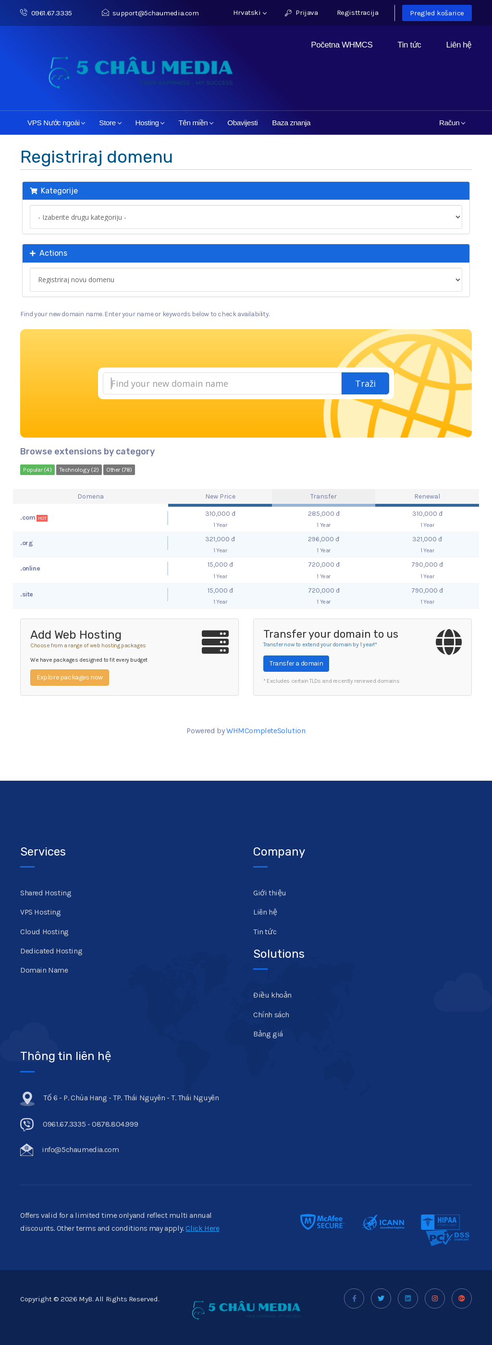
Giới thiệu (269, 892)
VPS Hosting (40, 912)
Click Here (202, 1228)
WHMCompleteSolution (265, 730)
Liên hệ (459, 44)
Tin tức (409, 44)
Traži (365, 383)
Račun (452, 123)
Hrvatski (250, 12)
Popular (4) (37, 469)
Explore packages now (70, 677)
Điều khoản (272, 995)
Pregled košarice (437, 13)
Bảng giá (268, 1033)
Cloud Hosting (44, 931)
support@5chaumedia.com (150, 13)
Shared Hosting (45, 892)
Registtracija (358, 12)
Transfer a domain (296, 663)
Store (110, 123)
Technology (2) (79, 469)
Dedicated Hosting (51, 950)
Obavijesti (242, 123)
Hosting (150, 123)
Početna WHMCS (341, 44)
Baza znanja (291, 123)
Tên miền (195, 123)
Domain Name (44, 970)
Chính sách (271, 1014)
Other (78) (119, 469)
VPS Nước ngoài (56, 123)
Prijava (301, 12)
